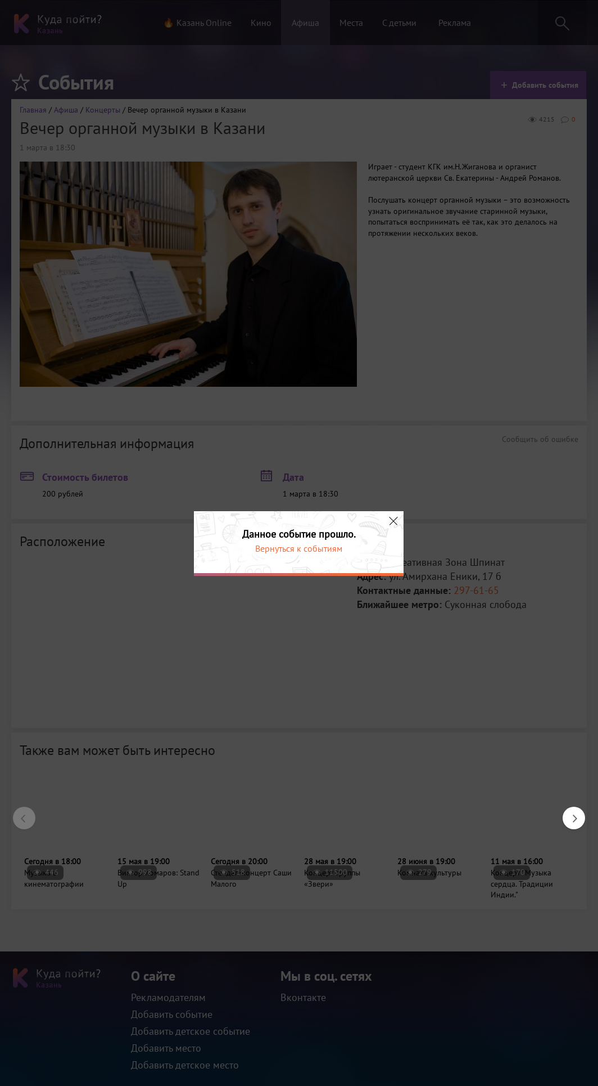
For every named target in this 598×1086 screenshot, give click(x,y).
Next (568, 812)
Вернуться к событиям (298, 548)
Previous (18, 812)
